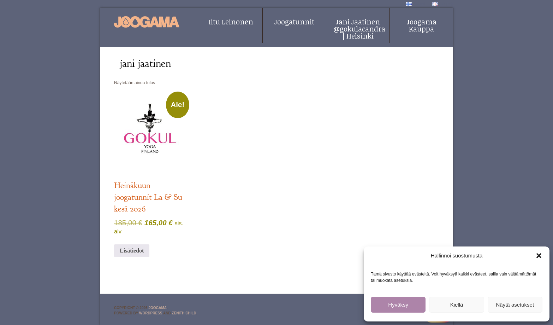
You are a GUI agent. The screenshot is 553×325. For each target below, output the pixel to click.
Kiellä (456, 305)
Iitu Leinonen (231, 22)
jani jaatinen (145, 63)
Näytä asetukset (515, 305)
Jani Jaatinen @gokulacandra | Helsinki (359, 29)
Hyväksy (398, 305)
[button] (538, 255)
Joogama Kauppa (421, 25)
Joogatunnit (294, 22)
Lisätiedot (132, 251)
